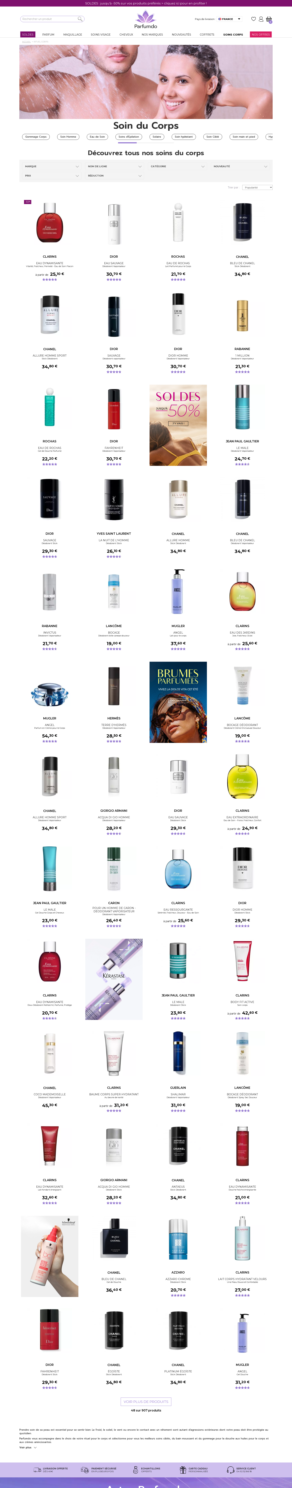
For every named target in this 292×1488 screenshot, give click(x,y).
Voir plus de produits (146, 1402)
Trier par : (233, 187)
